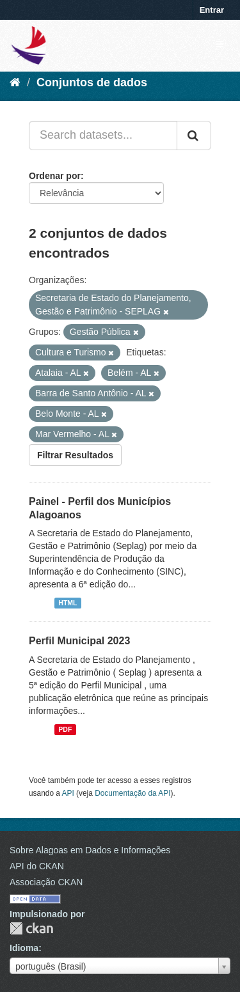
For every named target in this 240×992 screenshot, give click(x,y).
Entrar (212, 10)
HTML (67, 603)
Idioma (24, 948)
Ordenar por (55, 176)
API (68, 793)
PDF (65, 729)
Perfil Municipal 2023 (79, 640)
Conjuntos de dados (91, 82)
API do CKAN (37, 866)
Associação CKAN (46, 882)
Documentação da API (132, 793)
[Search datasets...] (103, 135)
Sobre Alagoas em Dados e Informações (90, 850)
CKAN (31, 928)
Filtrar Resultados (75, 455)
